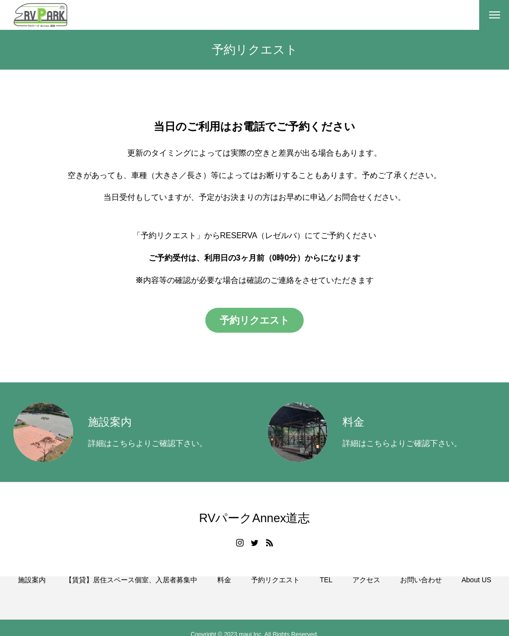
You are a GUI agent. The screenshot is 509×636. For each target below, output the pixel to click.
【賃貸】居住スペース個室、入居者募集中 (131, 591)
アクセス (366, 591)
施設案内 (32, 591)
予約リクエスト (275, 591)
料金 (224, 591)
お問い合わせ (421, 591)
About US (476, 591)
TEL (326, 591)
